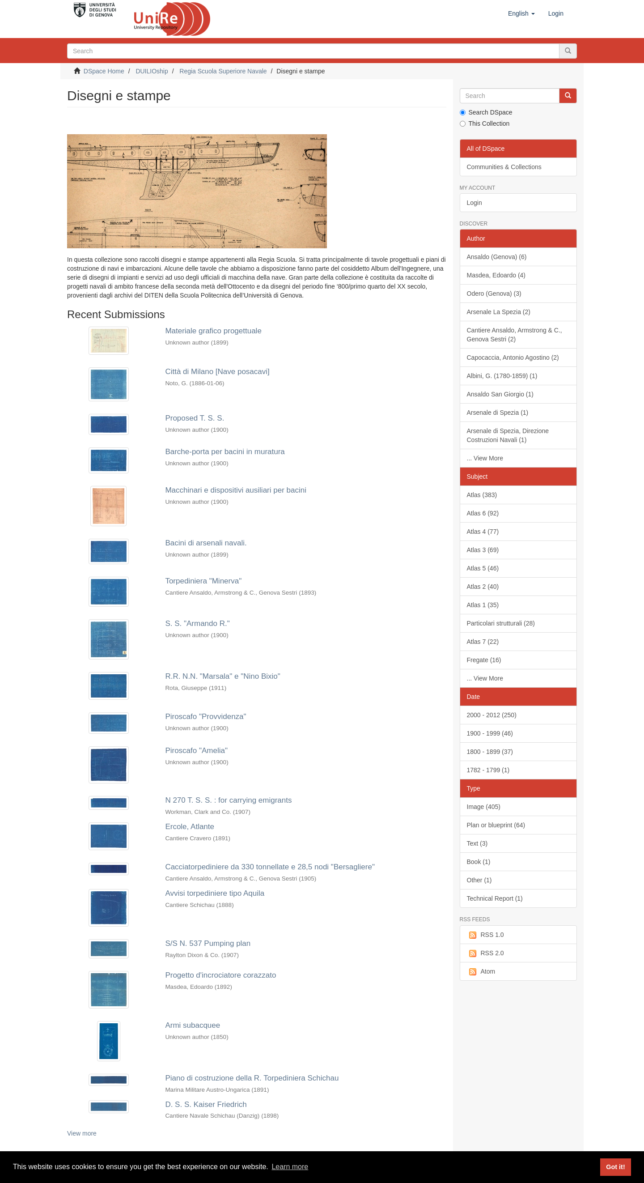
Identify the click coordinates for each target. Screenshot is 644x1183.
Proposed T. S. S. (194, 418)
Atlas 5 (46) (483, 568)
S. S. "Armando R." (197, 623)
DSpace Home (104, 71)
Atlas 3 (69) (483, 549)
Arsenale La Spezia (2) (498, 311)
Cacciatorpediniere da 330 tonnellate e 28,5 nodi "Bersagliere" (270, 867)
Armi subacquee (192, 1025)
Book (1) (479, 861)
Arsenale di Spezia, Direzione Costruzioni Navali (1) (508, 435)
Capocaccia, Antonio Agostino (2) (513, 357)
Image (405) (483, 806)
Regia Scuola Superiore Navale (223, 71)
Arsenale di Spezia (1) (498, 412)
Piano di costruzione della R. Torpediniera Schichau (252, 1078)
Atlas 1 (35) (483, 605)
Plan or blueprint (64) (496, 825)
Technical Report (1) (495, 898)
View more (82, 1133)
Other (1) (479, 880)
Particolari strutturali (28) (501, 623)
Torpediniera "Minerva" (203, 581)
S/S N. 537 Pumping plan (207, 943)
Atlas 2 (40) (483, 586)
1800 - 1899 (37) (490, 751)
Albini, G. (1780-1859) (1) (502, 375)
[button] (521, 13)
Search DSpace (486, 112)
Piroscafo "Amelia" (196, 750)
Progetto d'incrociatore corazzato (220, 975)
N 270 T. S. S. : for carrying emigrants (228, 800)
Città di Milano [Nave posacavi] (217, 371)
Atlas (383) (482, 494)
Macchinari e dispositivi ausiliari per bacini (235, 490)
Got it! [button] (615, 1166)
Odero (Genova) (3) (494, 293)
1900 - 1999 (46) (490, 733)
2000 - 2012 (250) (492, 715)
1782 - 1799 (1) (488, 770)
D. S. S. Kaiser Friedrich (205, 1104)
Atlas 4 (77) (483, 531)
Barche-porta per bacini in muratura (224, 451)
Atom (481, 972)
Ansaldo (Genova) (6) (497, 256)
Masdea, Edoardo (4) (496, 275)
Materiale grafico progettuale (213, 331)
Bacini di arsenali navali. (205, 543)
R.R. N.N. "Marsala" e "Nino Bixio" (222, 676)
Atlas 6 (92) (483, 513)
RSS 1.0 (485, 935)
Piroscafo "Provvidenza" (205, 716)
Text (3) (477, 843)
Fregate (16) (484, 660)
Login (474, 202)
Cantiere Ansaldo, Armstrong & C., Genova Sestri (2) (514, 335)
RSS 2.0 (485, 953)
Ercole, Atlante (189, 826)
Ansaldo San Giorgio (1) (500, 394)
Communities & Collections (504, 166)
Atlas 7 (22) (483, 641)
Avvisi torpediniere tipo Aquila (214, 893)
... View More (485, 458)
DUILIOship (152, 71)
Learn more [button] (289, 1166)
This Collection (485, 123)
